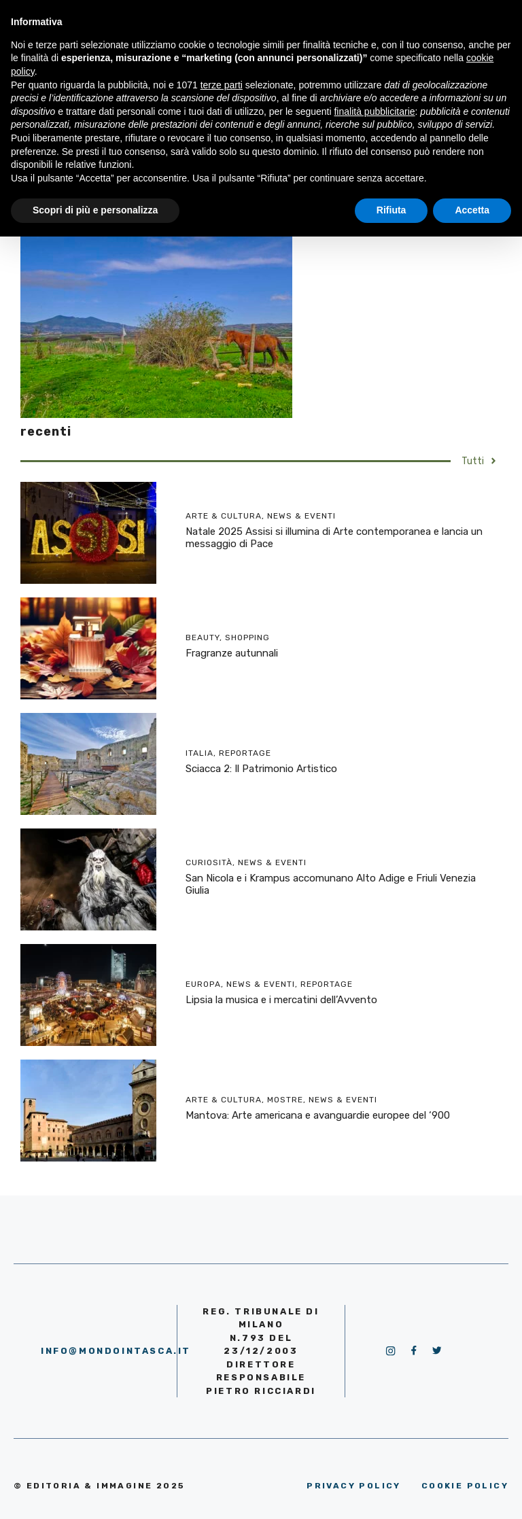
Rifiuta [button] (391, 210)
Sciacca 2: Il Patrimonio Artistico (261, 769)
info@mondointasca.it (116, 1351)
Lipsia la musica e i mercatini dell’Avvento (281, 1000)
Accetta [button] (472, 210)
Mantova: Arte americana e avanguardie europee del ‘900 (318, 1115)
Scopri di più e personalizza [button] (95, 210)
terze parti (222, 85)
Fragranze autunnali (232, 653)
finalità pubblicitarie (374, 111)
